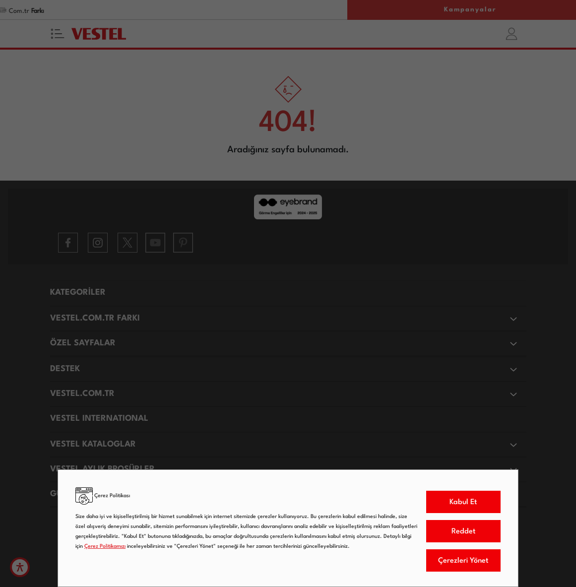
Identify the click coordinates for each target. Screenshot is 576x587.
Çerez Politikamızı (105, 546)
